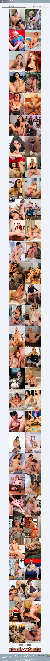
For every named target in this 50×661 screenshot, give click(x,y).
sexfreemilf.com (21, 655)
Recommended (45, 4)
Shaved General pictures (41, 655)
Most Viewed (40, 4)
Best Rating (35, 4)
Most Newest (31, 4)
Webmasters (39, 657)
